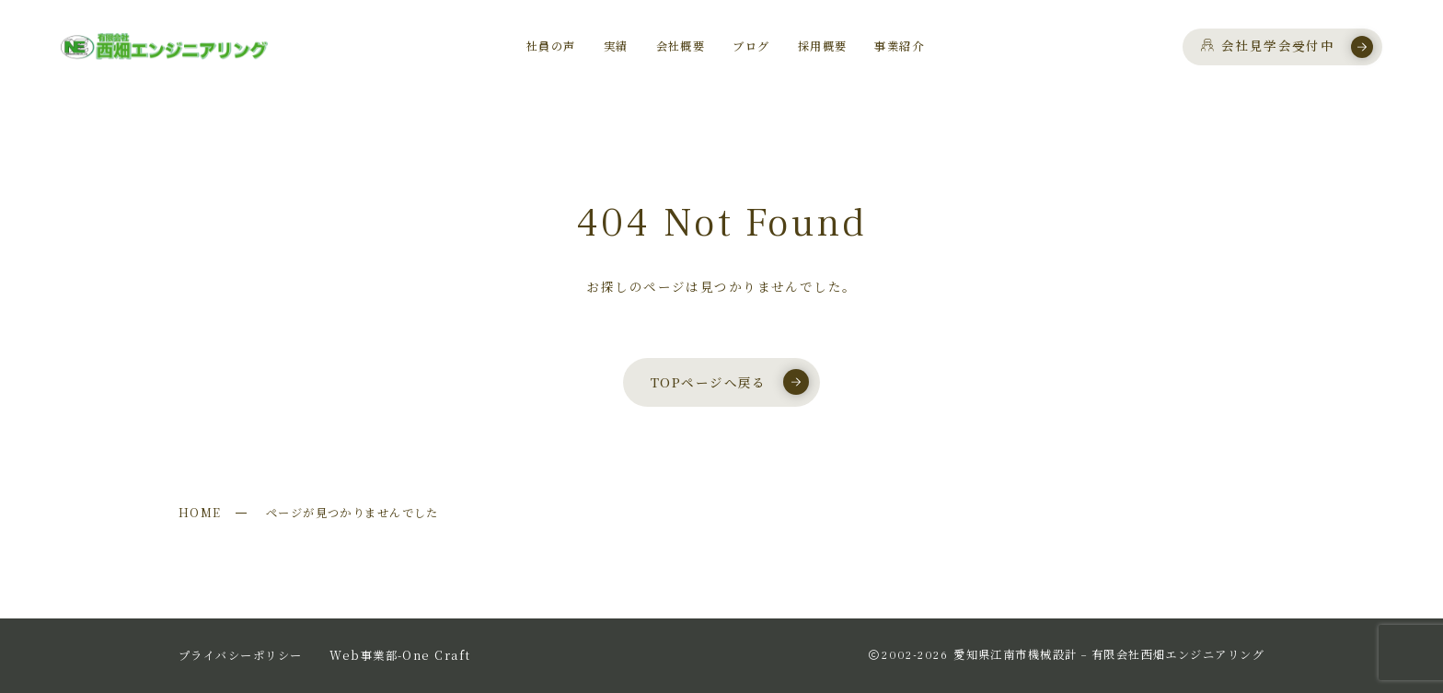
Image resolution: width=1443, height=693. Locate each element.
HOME (200, 512)
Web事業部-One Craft (399, 655)
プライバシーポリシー (240, 655)
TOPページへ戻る (730, 382)
